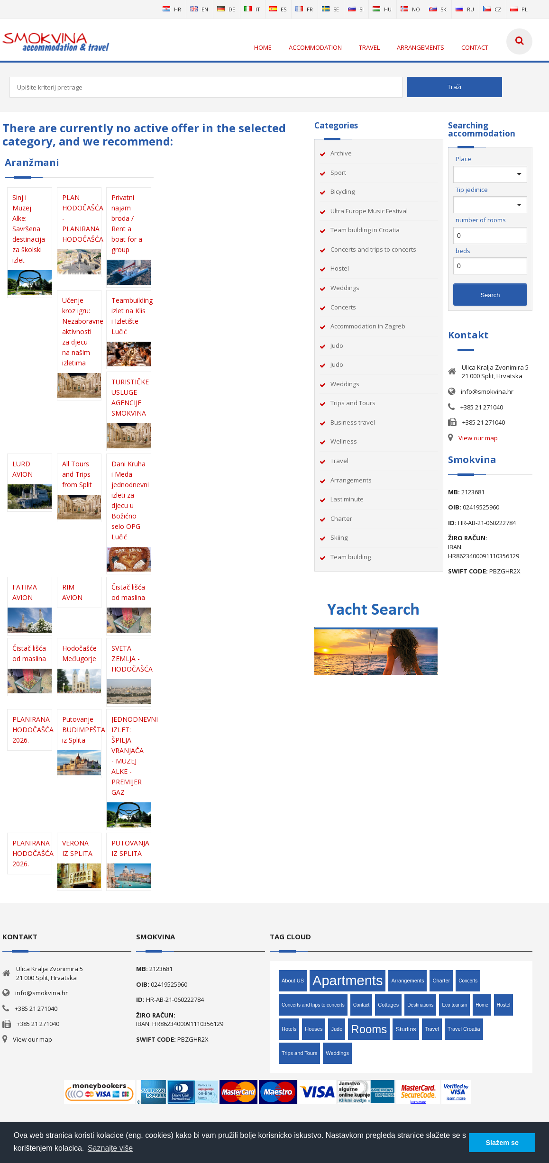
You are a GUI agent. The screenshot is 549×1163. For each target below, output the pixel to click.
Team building (350, 557)
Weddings (344, 287)
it (252, 9)
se (330, 9)
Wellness (343, 441)
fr (304, 9)
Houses (313, 1029)
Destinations (420, 1005)
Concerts (343, 307)
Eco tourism (454, 1005)
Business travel (352, 422)
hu (382, 9)
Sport (338, 172)
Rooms (369, 1029)
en (199, 9)
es (277, 9)
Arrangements (351, 480)
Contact (361, 1005)
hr (172, 9)
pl (519, 9)
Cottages (388, 1005)
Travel (339, 460)
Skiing (339, 537)
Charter (341, 518)
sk (438, 9)
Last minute (347, 499)
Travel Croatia (464, 1029)
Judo (336, 345)
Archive (341, 153)
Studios (405, 1029)
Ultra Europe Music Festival (369, 211)
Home (482, 1005)
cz (492, 9)
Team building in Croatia (365, 230)
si (356, 9)
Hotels (289, 1029)
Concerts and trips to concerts (373, 249)
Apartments (347, 980)
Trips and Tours (352, 403)
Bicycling (342, 191)
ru (465, 9)
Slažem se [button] (502, 1142)
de (226, 9)
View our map (478, 438)
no (410, 9)
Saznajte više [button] (110, 1148)
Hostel (339, 268)
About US (293, 980)
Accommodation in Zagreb (367, 326)
